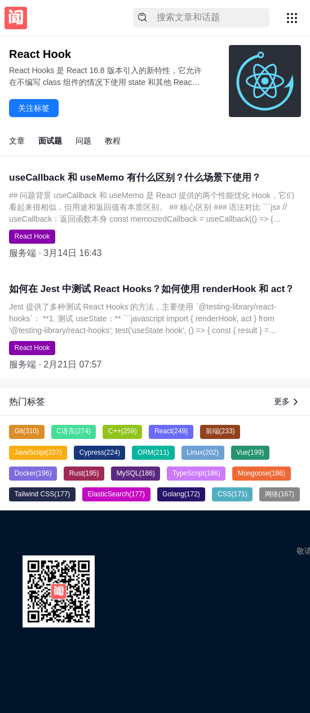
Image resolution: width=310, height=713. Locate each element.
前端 (220, 431)
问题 (83, 140)
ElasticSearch (116, 494)
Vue (250, 452)
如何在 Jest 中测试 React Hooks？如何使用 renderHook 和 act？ (151, 289)
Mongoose (261, 473)
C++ (122, 431)
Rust (84, 473)
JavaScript (38, 452)
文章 (17, 140)
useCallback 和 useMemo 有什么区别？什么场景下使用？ (135, 177)
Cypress (99, 452)
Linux (203, 452)
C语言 (73, 431)
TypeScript (196, 473)
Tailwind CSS (42, 494)
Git (27, 431)
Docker (33, 473)
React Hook (32, 236)
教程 (113, 140)
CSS (232, 494)
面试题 (50, 140)
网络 (279, 494)
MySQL (136, 473)
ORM (153, 452)
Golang (181, 494)
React (171, 431)
